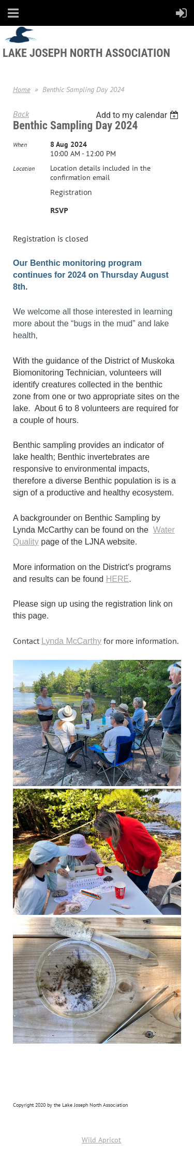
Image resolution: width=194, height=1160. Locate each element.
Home (21, 89)
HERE (117, 579)
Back (21, 114)
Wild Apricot (101, 1139)
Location (24, 168)
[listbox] (138, 115)
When (20, 144)
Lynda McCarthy (71, 641)
